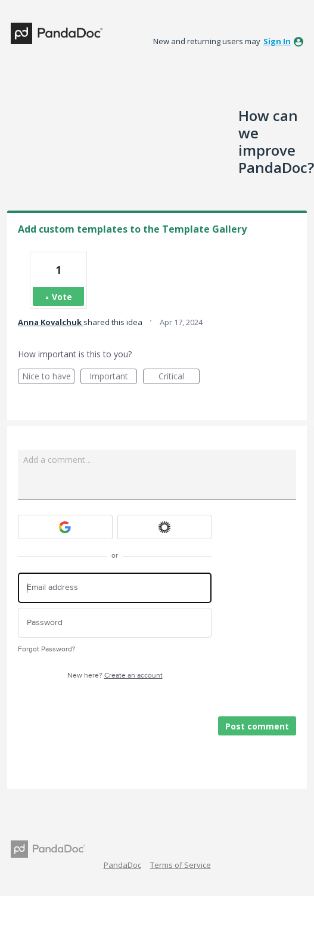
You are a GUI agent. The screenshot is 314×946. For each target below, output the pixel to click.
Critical (179, 377)
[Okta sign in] (164, 527)
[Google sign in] (65, 527)
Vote (62, 296)
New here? (115, 675)
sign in (277, 41)
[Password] (115, 623)
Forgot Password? (47, 649)
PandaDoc (122, 865)
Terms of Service (180, 865)
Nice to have (48, 377)
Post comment (257, 726)
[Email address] (115, 588)
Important (113, 377)
